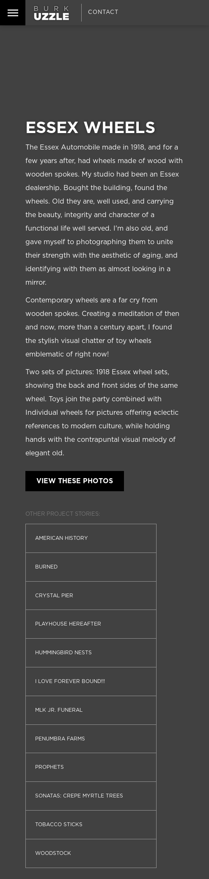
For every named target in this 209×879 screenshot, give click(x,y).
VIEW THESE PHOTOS (74, 481)
